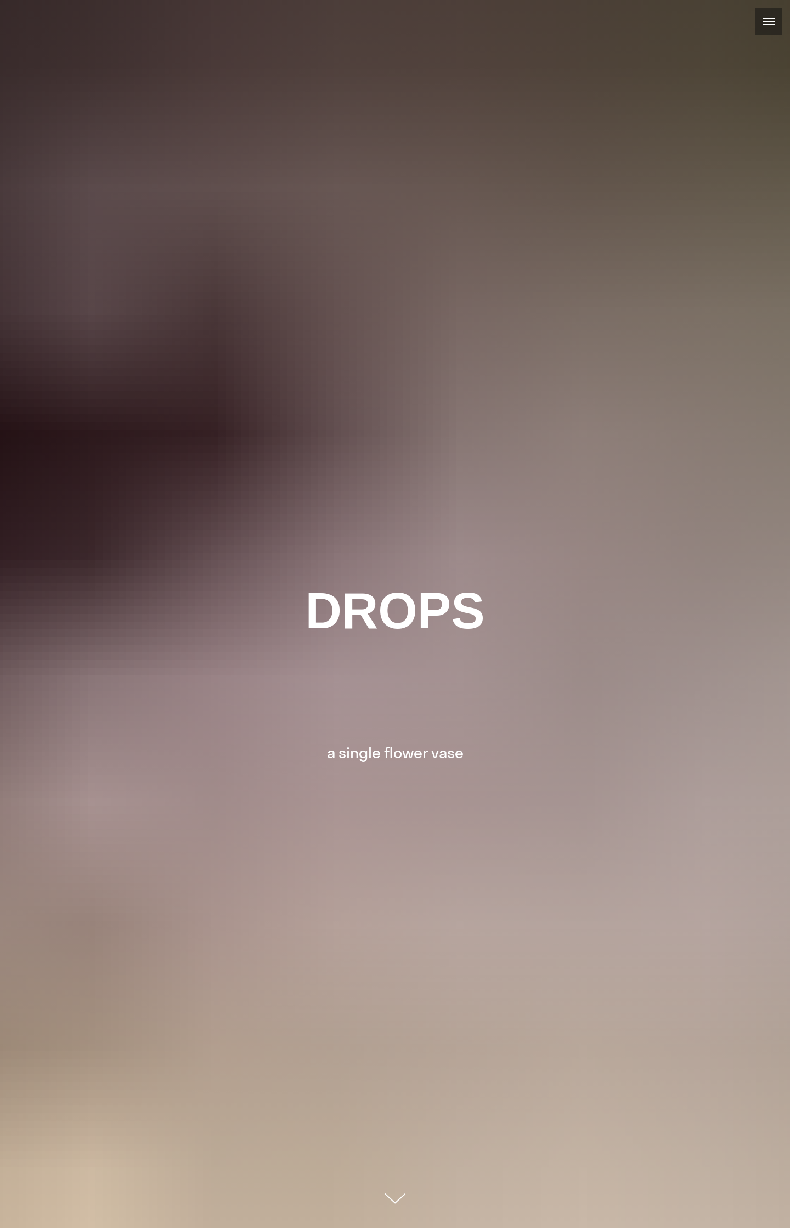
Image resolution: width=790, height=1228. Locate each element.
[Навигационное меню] (769, 21)
